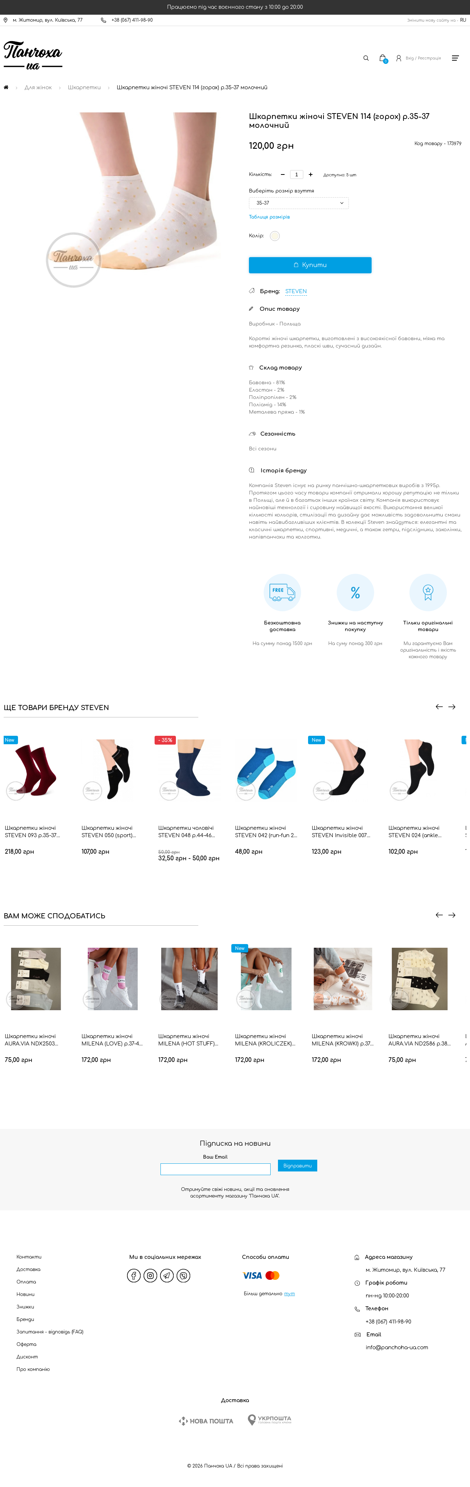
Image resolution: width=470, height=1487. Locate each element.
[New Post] (206, 1421)
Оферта (26, 1344)
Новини (26, 1294)
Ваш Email (215, 1157)
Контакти (29, 1257)
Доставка (28, 1269)
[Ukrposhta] (269, 1420)
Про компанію (33, 1369)
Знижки (25, 1307)
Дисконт (27, 1357)
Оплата (26, 1282)
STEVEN (296, 291)
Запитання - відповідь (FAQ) (50, 1332)
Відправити (297, 1169)
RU (463, 20)
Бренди (25, 1319)
